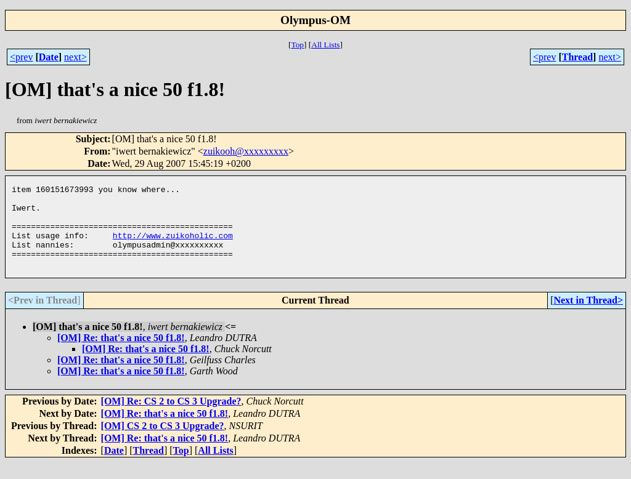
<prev (21, 57)
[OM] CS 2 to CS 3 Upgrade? (162, 442)
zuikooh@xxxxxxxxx (245, 151)
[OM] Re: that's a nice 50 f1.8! (121, 354)
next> (75, 57)
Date (49, 57)
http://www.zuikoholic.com (173, 246)
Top (297, 44)
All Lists (325, 44)
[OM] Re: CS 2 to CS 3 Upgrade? (171, 418)
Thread (577, 57)
